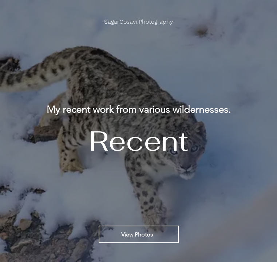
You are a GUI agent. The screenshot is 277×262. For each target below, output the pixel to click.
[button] (138, 22)
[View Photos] (139, 234)
